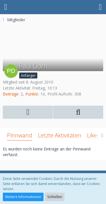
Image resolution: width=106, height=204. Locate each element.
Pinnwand (19, 135)
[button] (5, 7)
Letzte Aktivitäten (59, 135)
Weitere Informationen (23, 196)
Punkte (31, 94)
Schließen (54, 196)
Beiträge (10, 94)
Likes (93, 135)
